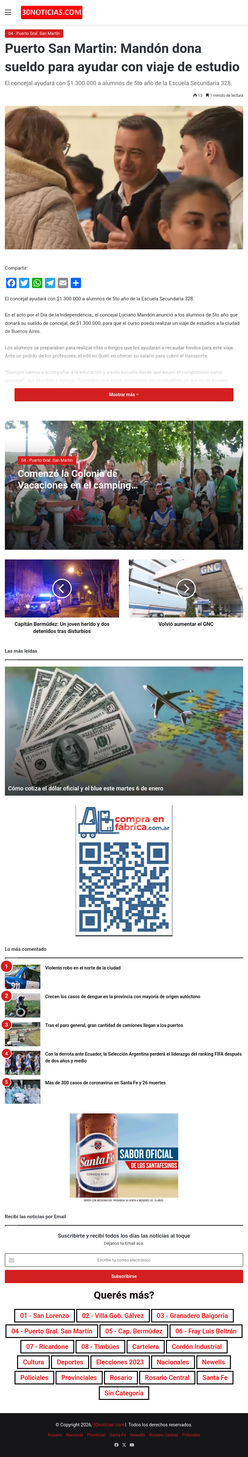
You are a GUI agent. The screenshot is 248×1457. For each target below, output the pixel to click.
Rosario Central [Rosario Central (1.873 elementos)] (167, 1378)
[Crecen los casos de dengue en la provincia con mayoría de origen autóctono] (22, 1005)
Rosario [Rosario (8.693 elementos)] (121, 1378)
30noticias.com (108, 1424)
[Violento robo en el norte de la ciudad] (22, 977)
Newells (137, 1434)
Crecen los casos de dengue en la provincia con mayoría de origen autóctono (122, 996)
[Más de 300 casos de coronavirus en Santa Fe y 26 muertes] (22, 1092)
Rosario (55, 1434)
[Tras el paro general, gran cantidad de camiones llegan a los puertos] (22, 1034)
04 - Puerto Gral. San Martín (34, 33)
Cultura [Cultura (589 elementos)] (33, 1362)
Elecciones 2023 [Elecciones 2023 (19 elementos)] (120, 1362)
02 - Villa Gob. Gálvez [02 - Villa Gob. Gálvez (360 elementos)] (113, 1316)
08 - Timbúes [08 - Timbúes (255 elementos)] (100, 1347)
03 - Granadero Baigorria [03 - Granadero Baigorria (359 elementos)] (192, 1316)
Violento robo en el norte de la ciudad (83, 967)
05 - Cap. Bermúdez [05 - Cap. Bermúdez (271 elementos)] (133, 1331)
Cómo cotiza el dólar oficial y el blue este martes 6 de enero (85, 788)
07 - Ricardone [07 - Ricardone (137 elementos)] (47, 1347)
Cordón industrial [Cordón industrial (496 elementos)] (197, 1347)
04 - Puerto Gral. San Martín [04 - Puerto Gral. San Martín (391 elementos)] (51, 1331)
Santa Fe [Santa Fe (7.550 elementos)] (215, 1378)
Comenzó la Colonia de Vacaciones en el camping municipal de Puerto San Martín (74, 491)
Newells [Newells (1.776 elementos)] (213, 1362)
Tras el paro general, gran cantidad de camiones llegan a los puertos (114, 1025)
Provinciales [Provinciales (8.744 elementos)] (79, 1378)
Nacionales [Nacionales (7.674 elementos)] (173, 1362)
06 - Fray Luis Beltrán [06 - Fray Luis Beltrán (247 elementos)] (206, 1331)
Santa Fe (118, 1434)
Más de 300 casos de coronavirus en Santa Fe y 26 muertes (105, 1082)
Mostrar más (124, 394)
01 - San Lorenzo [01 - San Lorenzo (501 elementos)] (44, 1316)
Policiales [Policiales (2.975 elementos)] (34, 1378)
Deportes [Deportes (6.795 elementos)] (70, 1362)
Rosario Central (164, 1434)
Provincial (96, 1434)
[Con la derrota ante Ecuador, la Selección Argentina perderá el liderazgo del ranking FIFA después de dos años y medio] (22, 1063)
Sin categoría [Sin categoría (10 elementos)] (124, 1393)
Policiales (191, 1434)
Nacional (74, 1434)
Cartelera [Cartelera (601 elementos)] (145, 1347)
